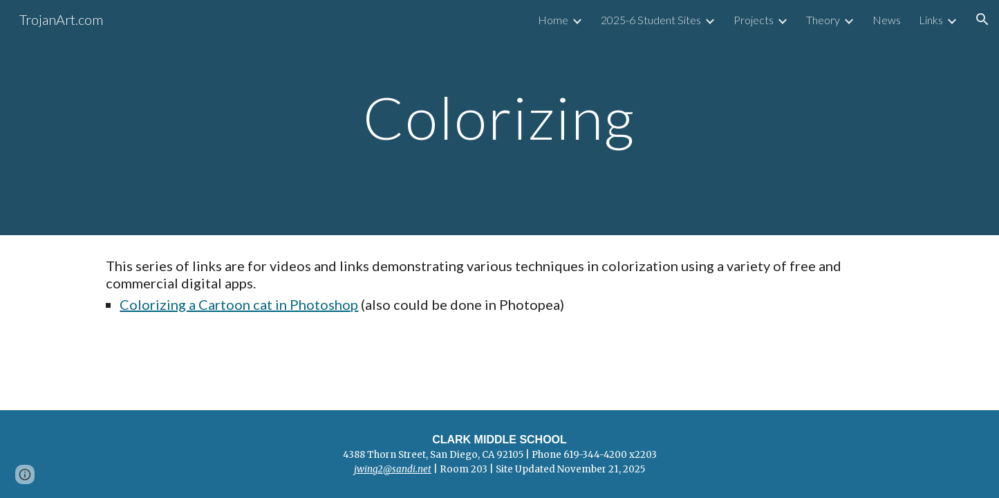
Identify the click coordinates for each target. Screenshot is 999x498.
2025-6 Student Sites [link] (651, 19)
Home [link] (553, 19)
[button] (982, 19)
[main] (500, 117)
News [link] (886, 19)
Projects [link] (754, 19)
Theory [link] (823, 19)
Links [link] (931, 19)
